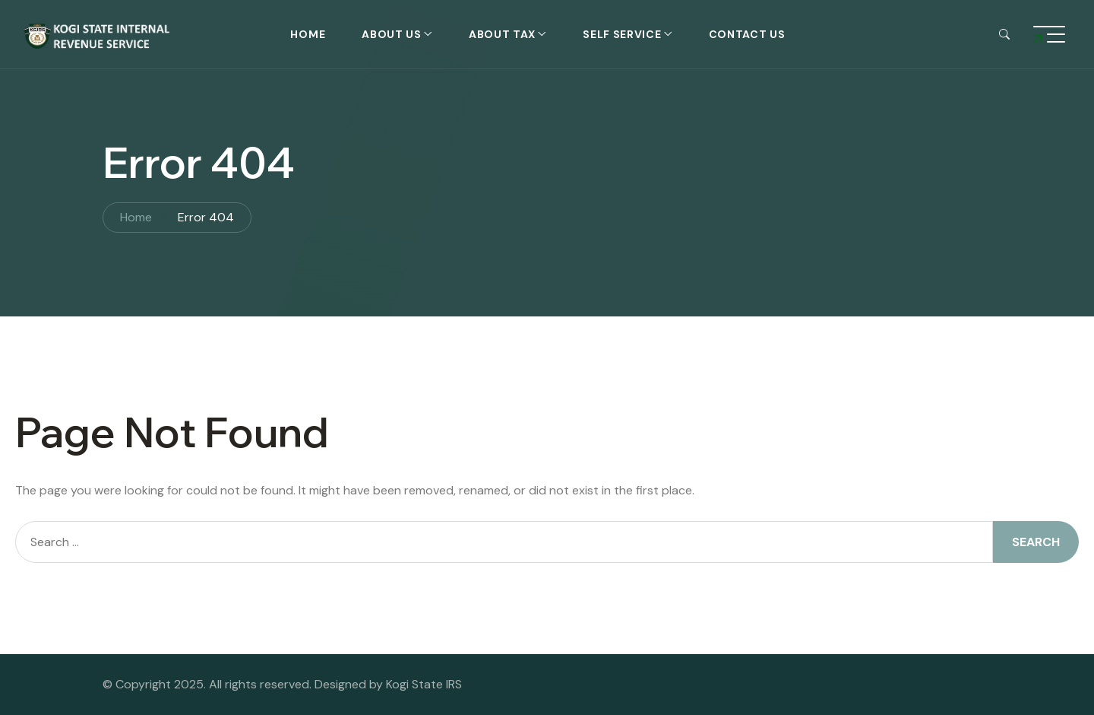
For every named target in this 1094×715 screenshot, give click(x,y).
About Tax (502, 34)
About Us (392, 34)
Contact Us (747, 34)
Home (307, 34)
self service (622, 34)
